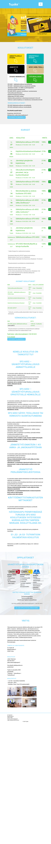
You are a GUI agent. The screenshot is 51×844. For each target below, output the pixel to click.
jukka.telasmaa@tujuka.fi (14, 274)
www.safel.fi (11, 325)
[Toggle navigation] (41, 4)
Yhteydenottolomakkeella (16, 117)
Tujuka (27, 721)
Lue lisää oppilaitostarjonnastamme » (27, 608)
